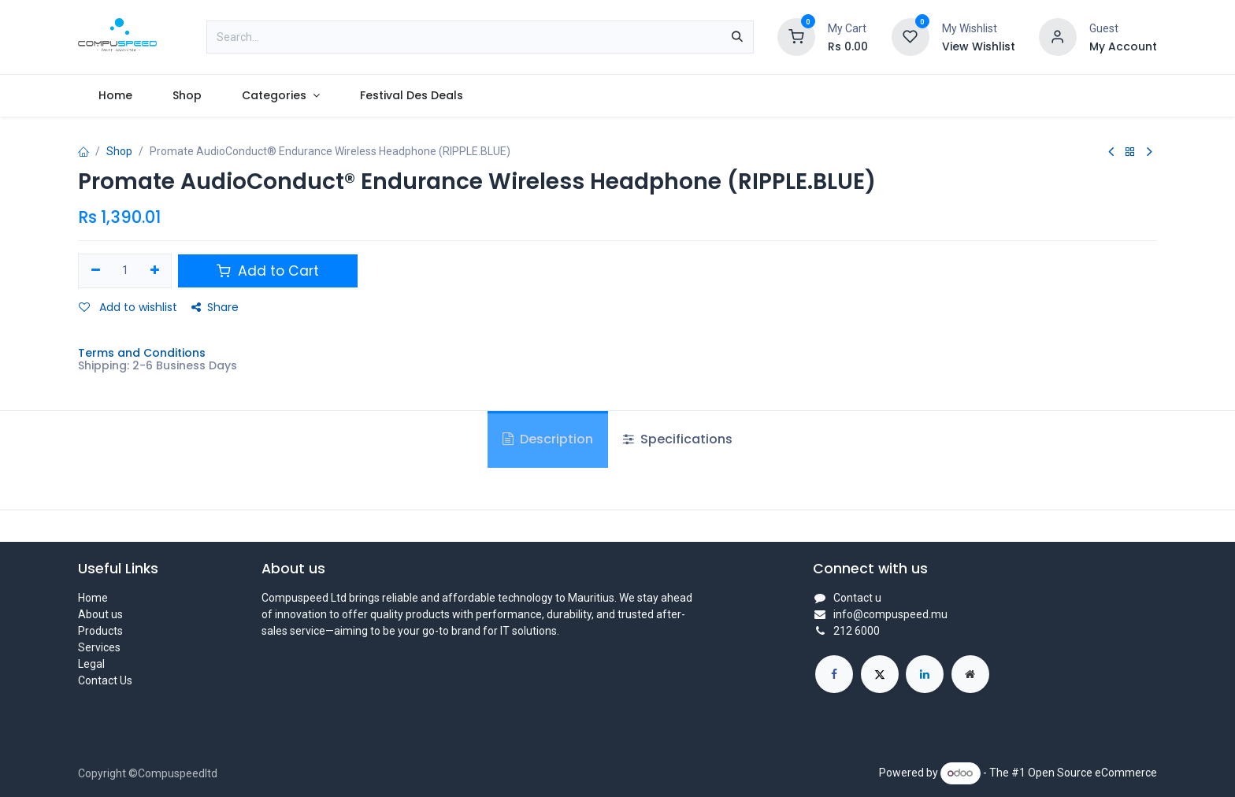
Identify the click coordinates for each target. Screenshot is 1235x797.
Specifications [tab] (677, 439)
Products (100, 631)
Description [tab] (548, 439)
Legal (91, 664)
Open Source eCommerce (1092, 772)
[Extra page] (970, 674)
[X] (880, 674)
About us (100, 614)
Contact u (857, 597)
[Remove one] (95, 271)
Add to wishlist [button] (128, 307)
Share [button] (215, 307)
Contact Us (105, 680)
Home (93, 597)
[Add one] (154, 271)
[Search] (737, 37)
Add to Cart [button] (268, 270)
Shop (119, 151)
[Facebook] (834, 674)
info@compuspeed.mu (890, 614)
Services (99, 647)
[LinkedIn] (925, 674)
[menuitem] (115, 96)
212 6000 (856, 631)
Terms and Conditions (142, 353)
